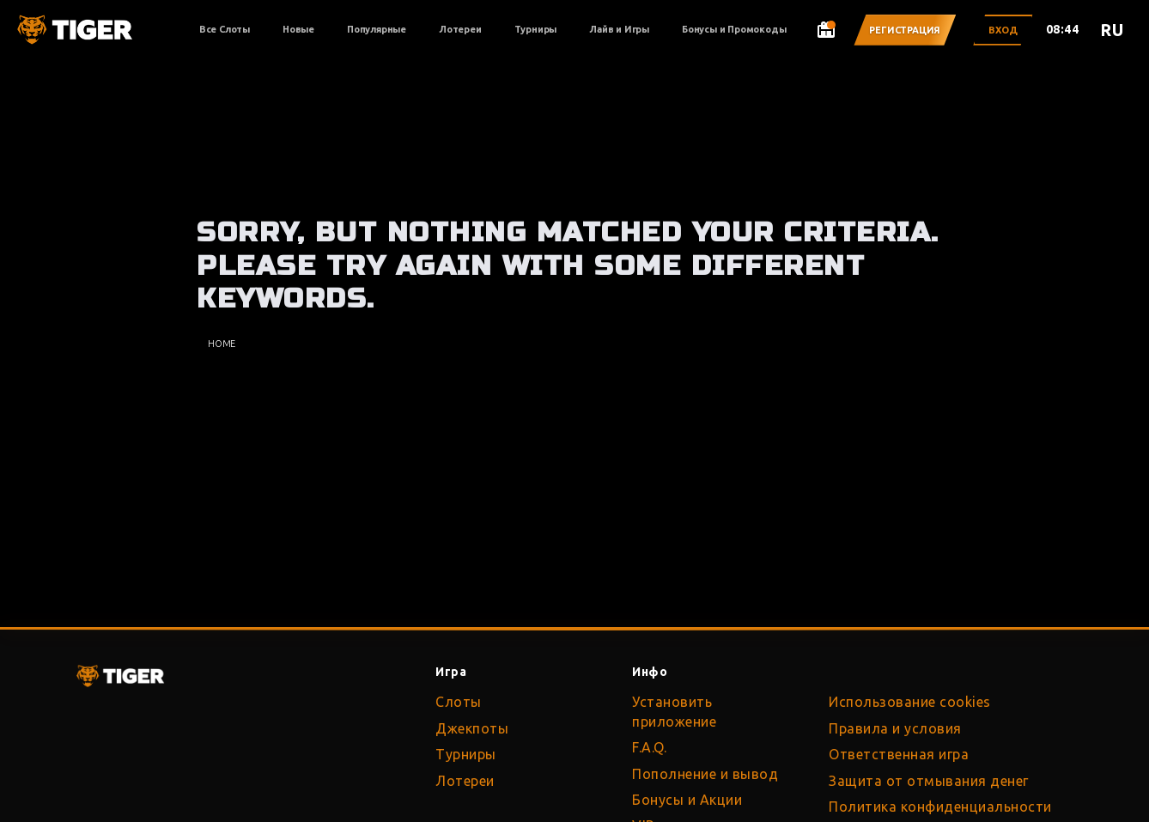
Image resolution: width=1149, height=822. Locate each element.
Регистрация (904, 30)
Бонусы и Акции (687, 799)
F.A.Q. (649, 747)
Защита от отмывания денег (929, 781)
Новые (298, 29)
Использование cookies (910, 701)
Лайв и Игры (619, 29)
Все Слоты (224, 29)
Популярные (376, 29)
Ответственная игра (899, 754)
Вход (1002, 30)
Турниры (535, 29)
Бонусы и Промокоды (734, 29)
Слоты (458, 701)
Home (221, 343)
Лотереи (460, 29)
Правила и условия (895, 728)
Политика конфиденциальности (940, 806)
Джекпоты (471, 728)
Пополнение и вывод (705, 774)
